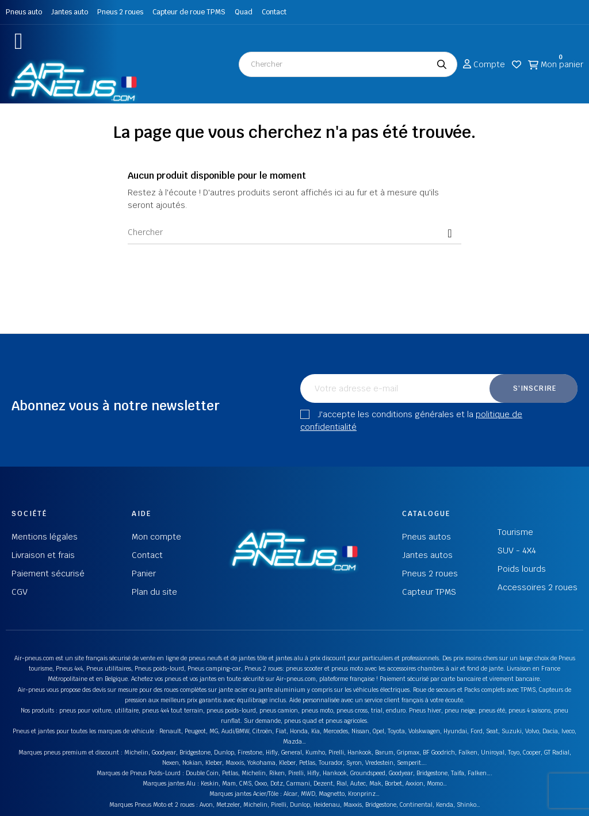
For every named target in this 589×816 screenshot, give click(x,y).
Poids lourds (522, 569)
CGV (20, 592)
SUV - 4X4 (517, 550)
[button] (19, 41)
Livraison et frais (43, 555)
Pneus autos (426, 537)
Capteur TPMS (429, 592)
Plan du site (154, 592)
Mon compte (156, 537)
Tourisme (515, 532)
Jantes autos (427, 555)
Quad (244, 12)
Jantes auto (69, 12)
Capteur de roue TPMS (188, 12)
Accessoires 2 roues (537, 587)
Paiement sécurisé (48, 573)
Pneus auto (24, 12)
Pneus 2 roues (120, 12)
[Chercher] (294, 232)
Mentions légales (45, 537)
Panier (144, 573)
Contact (274, 12)
